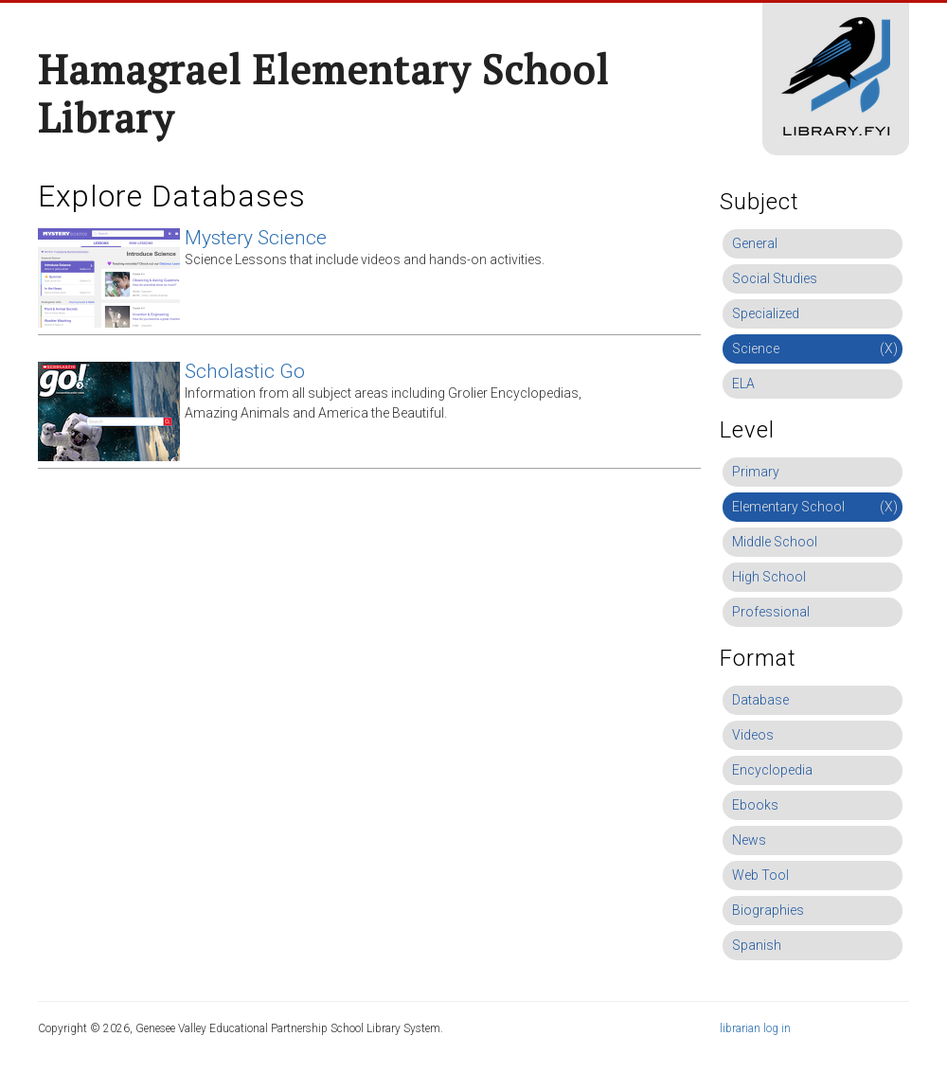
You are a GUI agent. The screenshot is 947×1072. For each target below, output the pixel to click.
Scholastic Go (245, 371)
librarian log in (755, 1028)
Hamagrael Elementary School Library (323, 93)
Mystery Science (256, 237)
